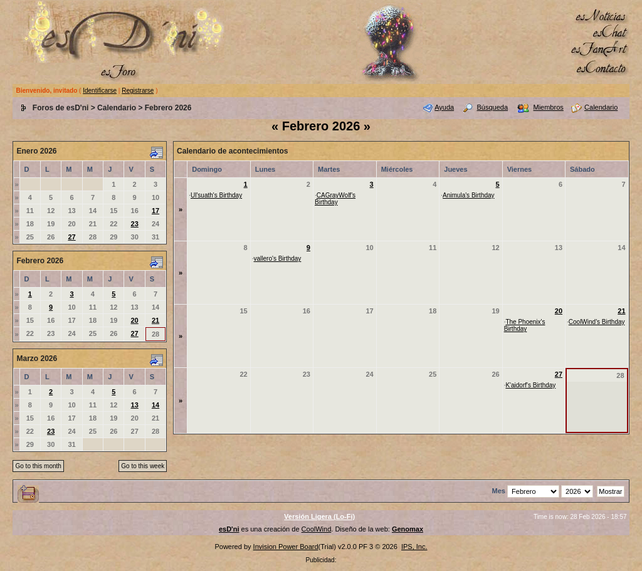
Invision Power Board (285, 546)
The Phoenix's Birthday (524, 325)
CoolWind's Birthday (597, 321)
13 (135, 405)
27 (71, 237)
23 (135, 224)
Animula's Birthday (469, 195)
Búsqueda (492, 107)
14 (155, 405)
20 (134, 320)
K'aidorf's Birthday (530, 385)
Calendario (116, 107)
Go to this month (38, 466)
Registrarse (138, 90)
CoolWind (317, 529)
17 (155, 210)
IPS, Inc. (414, 546)
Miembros (548, 107)
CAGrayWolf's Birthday (335, 199)
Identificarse (100, 90)
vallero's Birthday (278, 258)
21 (155, 320)
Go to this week (142, 466)
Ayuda (444, 107)
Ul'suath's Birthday (216, 195)
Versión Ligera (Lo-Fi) (319, 516)
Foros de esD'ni (61, 107)
